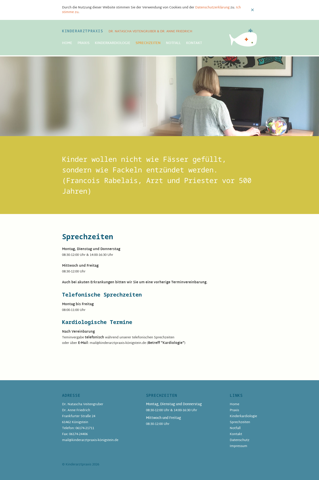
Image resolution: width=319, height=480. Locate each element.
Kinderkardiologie (112, 43)
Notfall (173, 43)
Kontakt (194, 43)
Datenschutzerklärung (212, 8)
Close (252, 10)
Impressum (238, 446)
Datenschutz (239, 440)
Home (67, 43)
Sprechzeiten (148, 43)
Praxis (83, 43)
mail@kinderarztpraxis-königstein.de (90, 440)
